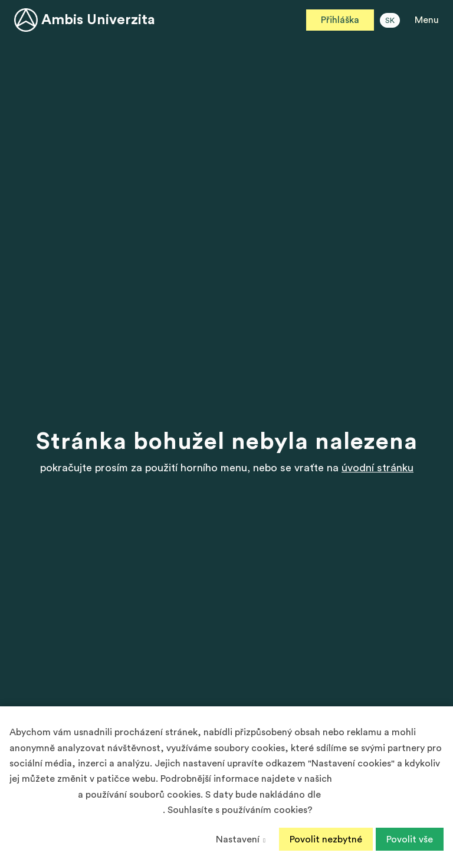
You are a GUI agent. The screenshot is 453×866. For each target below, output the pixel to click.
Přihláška (340, 20)
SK (390, 20)
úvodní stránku (377, 467)
